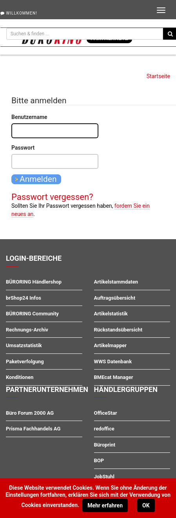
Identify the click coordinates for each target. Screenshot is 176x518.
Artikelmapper (110, 345)
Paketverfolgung (25, 361)
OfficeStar (105, 413)
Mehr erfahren (105, 505)
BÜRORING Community (32, 314)
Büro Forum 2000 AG (30, 413)
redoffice (104, 429)
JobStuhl (104, 477)
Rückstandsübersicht (118, 330)
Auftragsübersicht (115, 298)
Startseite (158, 76)
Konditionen (19, 377)
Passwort (22, 148)
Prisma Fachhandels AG (33, 429)
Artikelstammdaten (116, 282)
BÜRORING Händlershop (34, 282)
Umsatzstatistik (24, 345)
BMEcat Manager (113, 377)
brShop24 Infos (23, 298)
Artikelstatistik (111, 314)
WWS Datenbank (113, 361)
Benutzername (29, 117)
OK (146, 505)
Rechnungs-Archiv (27, 330)
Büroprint (105, 445)
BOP (99, 460)
